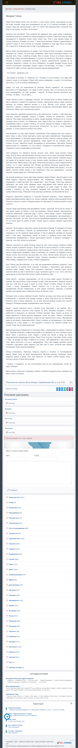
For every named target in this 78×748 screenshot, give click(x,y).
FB (59, 389)
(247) (16, 585)
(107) (16, 523)
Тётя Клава (8, 428)
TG (57, 389)
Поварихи (8, 409)
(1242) (16, 538)
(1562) (14, 559)
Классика (22, 382)
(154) (14, 636)
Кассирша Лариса (11, 399)
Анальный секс (13, 382)
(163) (14, 611)
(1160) (15, 647)
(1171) (14, 641)
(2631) (13, 569)
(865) (18, 528)
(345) (14, 595)
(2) (11, 662)
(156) (14, 631)
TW (62, 389)
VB (67, 389)
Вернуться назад (11, 388)
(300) (14, 626)
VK (72, 389)
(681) (15, 554)
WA (65, 389)
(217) (13, 564)
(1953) (14, 544)
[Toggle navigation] (7, 3)
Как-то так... (9, 418)
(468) (13, 580)
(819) (14, 657)
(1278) (16, 600)
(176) (15, 508)
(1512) (16, 497)
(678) (17, 575)
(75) (15, 518)
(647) (15, 533)
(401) (14, 549)
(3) (16, 667)
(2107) (13, 605)
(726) (14, 590)
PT (70, 389)
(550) (13, 616)
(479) (14, 652)
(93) (15, 513)
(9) (12, 502)
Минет (28, 382)
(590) (14, 621)
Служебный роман (44, 382)
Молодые (34, 382)
